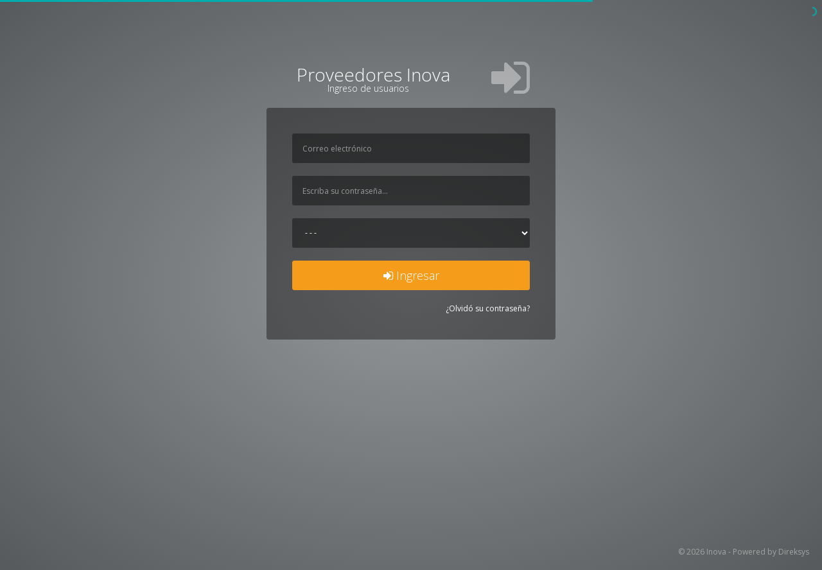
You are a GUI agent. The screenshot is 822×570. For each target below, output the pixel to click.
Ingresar (411, 275)
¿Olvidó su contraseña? (488, 308)
